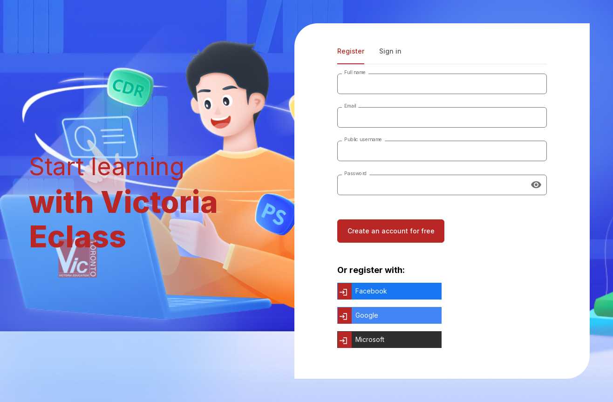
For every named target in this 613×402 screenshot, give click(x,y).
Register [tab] (350, 51)
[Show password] (536, 185)
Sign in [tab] (390, 51)
